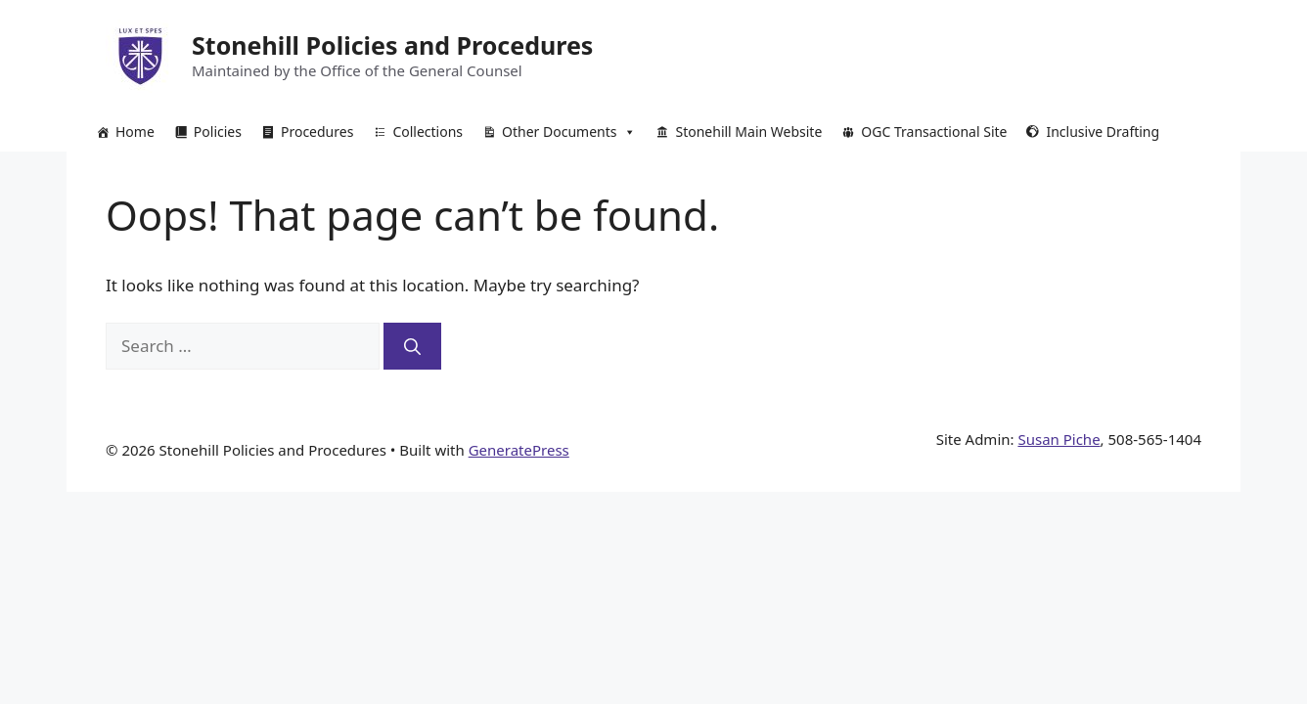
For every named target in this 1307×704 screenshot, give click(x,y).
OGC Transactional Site (934, 131)
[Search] (412, 346)
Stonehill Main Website (748, 131)
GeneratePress (519, 450)
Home (135, 131)
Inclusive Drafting (1102, 131)
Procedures (317, 131)
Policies (218, 131)
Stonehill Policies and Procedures (392, 45)
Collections (427, 131)
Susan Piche (1058, 439)
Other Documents (569, 132)
